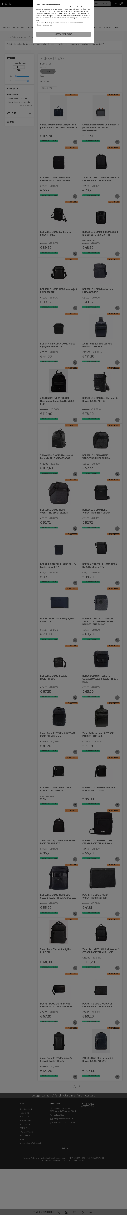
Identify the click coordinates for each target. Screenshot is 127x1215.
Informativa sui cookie (67, 23)
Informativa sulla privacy (44, 25)
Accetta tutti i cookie (63, 34)
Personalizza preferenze (63, 39)
